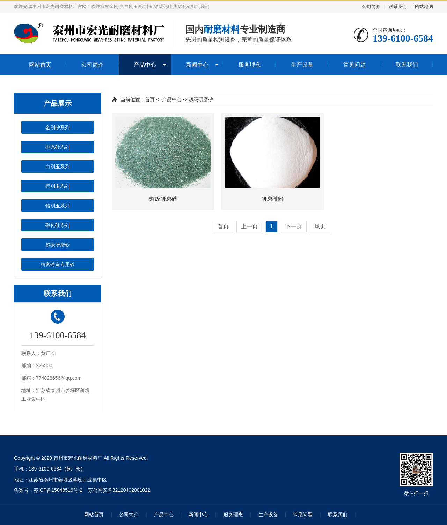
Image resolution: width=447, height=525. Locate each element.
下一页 (293, 226)
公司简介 (371, 6)
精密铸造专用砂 (58, 264)
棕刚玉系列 (57, 186)
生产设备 (302, 65)
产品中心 (145, 65)
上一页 (249, 226)
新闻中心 (197, 65)
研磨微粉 (272, 199)
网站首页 (40, 65)
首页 (150, 99)
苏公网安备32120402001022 (119, 490)
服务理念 (250, 65)
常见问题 (354, 65)
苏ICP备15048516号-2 (58, 490)
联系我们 (398, 6)
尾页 (319, 226)
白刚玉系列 (57, 166)
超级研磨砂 (57, 244)
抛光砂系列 (57, 147)
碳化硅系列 (57, 225)
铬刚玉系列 (57, 205)
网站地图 (424, 6)
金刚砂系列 (57, 127)
